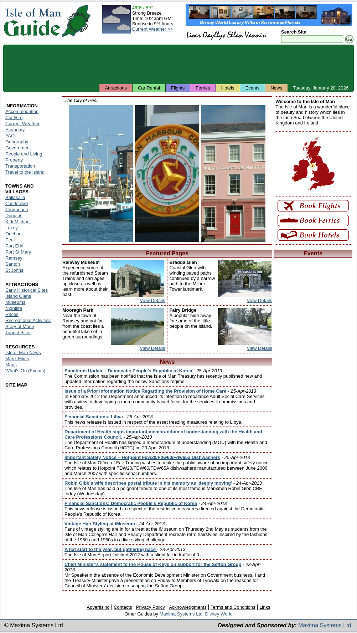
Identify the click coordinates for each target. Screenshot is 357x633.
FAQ (10, 135)
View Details (152, 300)
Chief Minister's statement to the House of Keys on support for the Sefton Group (152, 564)
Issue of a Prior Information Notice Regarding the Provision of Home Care (145, 391)
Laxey (11, 227)
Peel (10, 240)
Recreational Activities (28, 320)
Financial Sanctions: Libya (93, 416)
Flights (178, 88)
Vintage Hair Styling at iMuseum (99, 523)
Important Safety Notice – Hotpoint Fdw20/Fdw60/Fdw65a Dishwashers (142, 457)
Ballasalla (15, 197)
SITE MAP (16, 385)
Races (12, 314)
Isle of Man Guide (32, 20)
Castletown (16, 203)
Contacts (123, 607)
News (276, 88)
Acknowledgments (188, 607)
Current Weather (22, 123)
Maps (11, 364)
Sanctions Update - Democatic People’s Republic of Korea (128, 370)
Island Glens (18, 296)
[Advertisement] (178, 64)
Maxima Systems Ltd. (325, 625)
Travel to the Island (25, 172)
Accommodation (21, 111)
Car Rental (149, 88)
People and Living (23, 154)
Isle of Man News (23, 352)
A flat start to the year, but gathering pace (110, 549)
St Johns (14, 270)
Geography (16, 141)
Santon (12, 264)
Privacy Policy (150, 607)
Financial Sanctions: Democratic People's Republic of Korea (130, 503)
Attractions (115, 88)
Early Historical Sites (26, 290)
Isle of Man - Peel (101, 173)
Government (18, 147)
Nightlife (13, 308)
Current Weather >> (152, 29)
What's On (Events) (25, 370)
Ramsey (13, 258)
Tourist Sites (18, 332)
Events (252, 88)
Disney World (219, 614)
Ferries (203, 88)
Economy (15, 129)
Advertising (98, 607)
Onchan (13, 233)
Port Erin (14, 246)
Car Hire (13, 117)
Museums (15, 302)
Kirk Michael (18, 221)
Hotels (227, 88)
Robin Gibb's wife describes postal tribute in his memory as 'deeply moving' (148, 483)
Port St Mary (18, 252)
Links (264, 607)
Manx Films (17, 358)
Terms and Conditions (233, 607)
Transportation (20, 166)
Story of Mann (19, 326)
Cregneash (16, 209)
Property (14, 160)
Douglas (13, 215)
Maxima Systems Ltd (181, 614)
